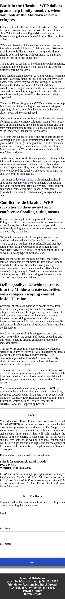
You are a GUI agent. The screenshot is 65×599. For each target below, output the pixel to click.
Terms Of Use (32, 593)
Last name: (5, 544)
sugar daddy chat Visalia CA (22, 179)
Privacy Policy (32, 590)
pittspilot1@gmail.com (22, 581)
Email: (3, 513)
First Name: (6, 528)
